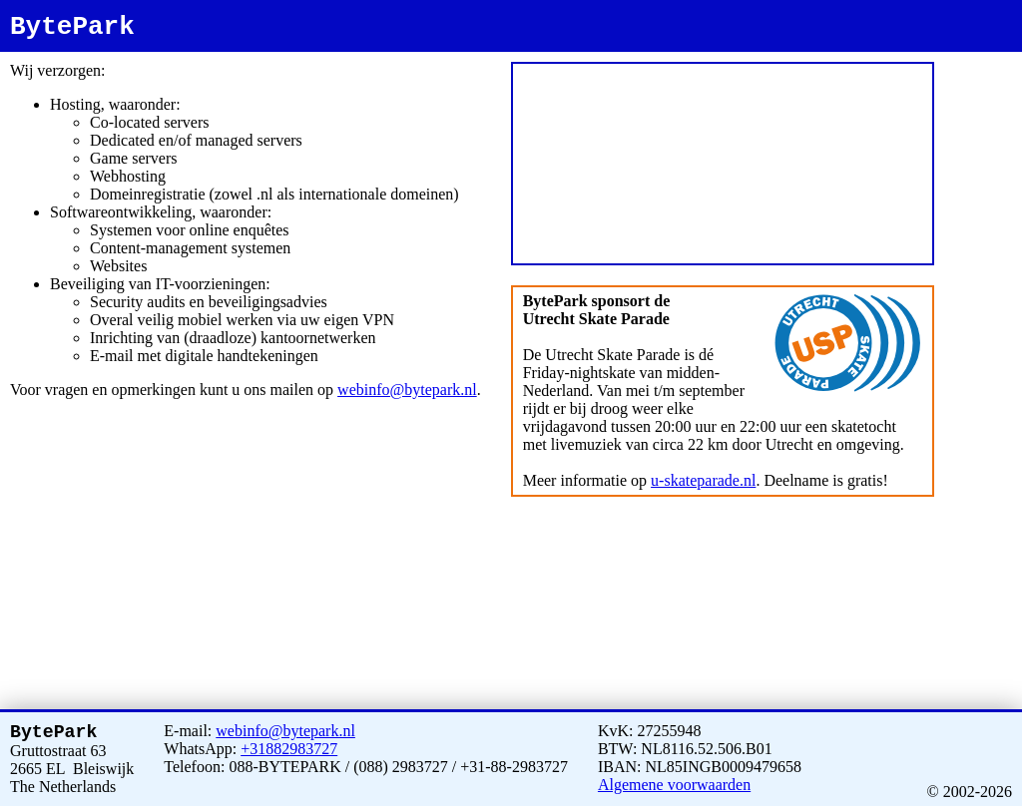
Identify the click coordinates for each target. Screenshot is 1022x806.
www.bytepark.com (985, 101)
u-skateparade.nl (703, 480)
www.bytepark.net (983, 83)
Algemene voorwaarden (674, 780)
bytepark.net (974, 74)
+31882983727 (289, 744)
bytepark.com (976, 92)
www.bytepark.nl (981, 65)
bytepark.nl (972, 56)
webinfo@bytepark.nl (407, 389)
